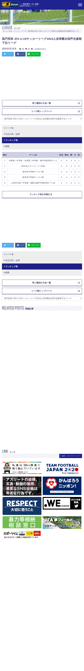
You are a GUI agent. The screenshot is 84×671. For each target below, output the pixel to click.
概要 (6, 146)
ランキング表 (11, 140)
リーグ (24, 31)
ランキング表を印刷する (40, 194)
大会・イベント (14, 31)
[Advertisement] (42, 79)
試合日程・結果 (12, 134)
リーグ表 (9, 128)
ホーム (5, 31)
